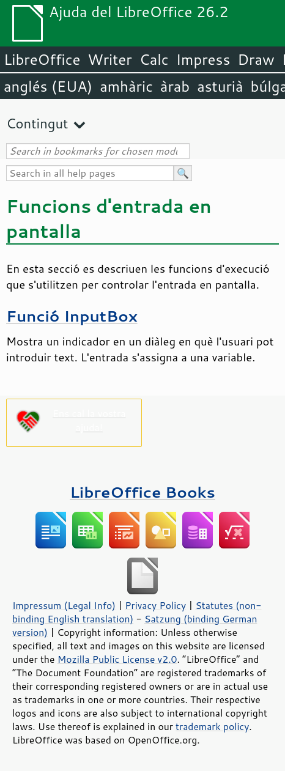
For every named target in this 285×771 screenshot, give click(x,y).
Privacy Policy (155, 605)
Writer (109, 59)
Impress (203, 59)
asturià (220, 86)
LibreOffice (42, 59)
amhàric (126, 86)
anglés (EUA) (48, 86)
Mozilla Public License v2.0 (117, 659)
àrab (175, 86)
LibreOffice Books (142, 492)
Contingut (37, 123)
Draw (255, 59)
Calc (154, 59)
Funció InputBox (72, 315)
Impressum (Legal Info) (64, 605)
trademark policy (212, 726)
